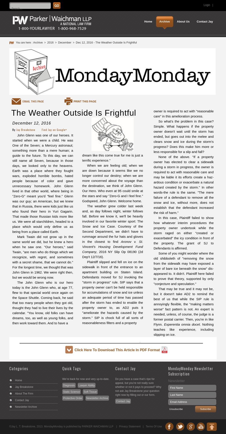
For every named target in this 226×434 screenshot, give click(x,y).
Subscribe (205, 409)
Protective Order (72, 398)
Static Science (71, 391)
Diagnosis (69, 385)
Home (18, 380)
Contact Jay (22, 400)
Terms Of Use (154, 426)
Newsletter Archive (26, 406)
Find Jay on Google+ (54, 130)
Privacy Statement (130, 426)
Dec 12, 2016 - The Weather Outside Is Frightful (106, 42)
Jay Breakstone (25, 130)
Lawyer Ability (87, 385)
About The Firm (24, 393)
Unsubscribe (176, 409)
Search (222, 3)
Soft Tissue (90, 391)
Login (207, 5)
